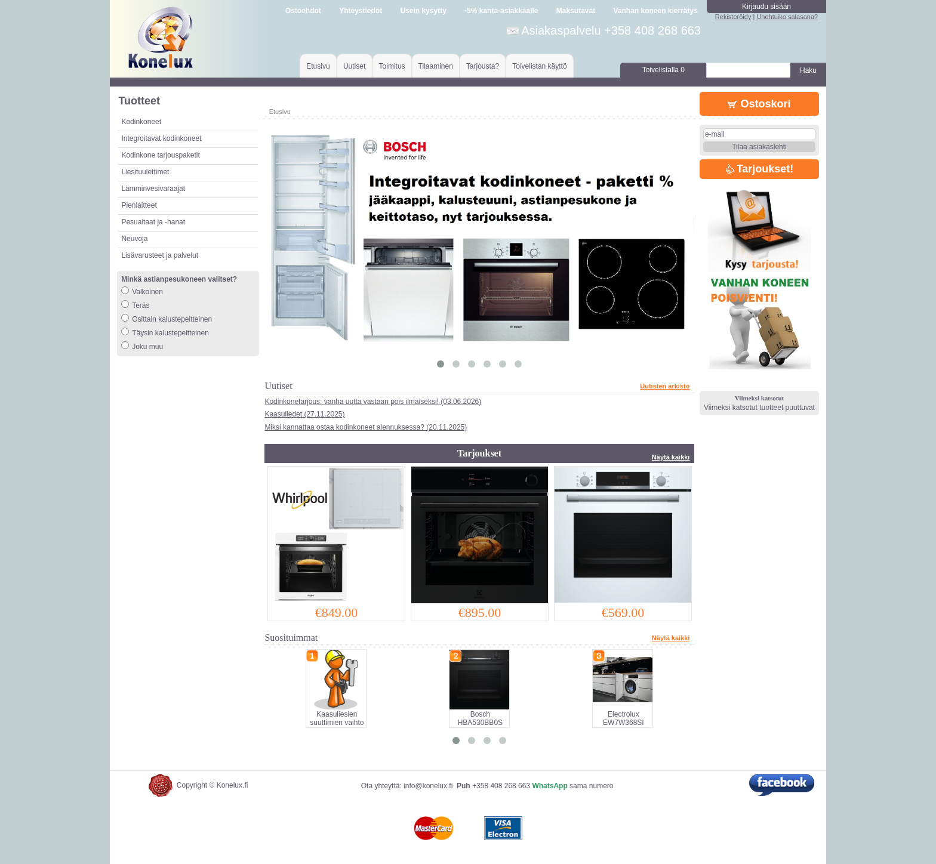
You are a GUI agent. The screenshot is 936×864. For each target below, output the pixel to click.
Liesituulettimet (145, 172)
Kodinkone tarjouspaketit (160, 155)
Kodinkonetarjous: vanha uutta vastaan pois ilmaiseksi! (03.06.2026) (372, 401)
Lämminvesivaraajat (153, 188)
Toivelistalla (663, 70)
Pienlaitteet (138, 205)
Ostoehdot (303, 11)
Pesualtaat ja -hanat (153, 222)
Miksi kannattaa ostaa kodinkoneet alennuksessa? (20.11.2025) (365, 427)
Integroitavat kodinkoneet (161, 138)
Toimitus (392, 66)
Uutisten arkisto (664, 386)
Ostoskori (759, 104)
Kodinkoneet (141, 122)
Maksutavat (575, 11)
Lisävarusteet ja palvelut (159, 255)
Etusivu (318, 66)
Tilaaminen (435, 66)
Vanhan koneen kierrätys (655, 11)
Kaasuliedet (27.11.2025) (304, 414)
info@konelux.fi (428, 786)
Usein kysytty (423, 11)
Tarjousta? (482, 66)
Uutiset (354, 66)
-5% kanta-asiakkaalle (501, 11)
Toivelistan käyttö (539, 66)
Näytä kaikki (671, 457)
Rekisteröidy (733, 16)
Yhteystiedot (360, 11)
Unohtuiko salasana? (787, 16)
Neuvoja (134, 238)
